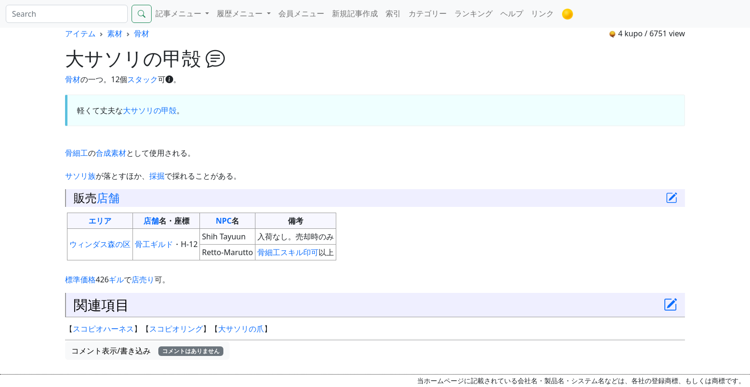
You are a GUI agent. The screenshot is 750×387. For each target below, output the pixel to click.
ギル (116, 279)
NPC (224, 220)
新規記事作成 (355, 13)
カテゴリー (427, 13)
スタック (142, 79)
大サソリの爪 (241, 328)
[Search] (67, 14)
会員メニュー (301, 13)
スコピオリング (176, 328)
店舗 (108, 197)
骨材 (141, 33)
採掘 (157, 176)
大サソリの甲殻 (149, 110)
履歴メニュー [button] (241, 13)
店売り (143, 279)
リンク (542, 13)
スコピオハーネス (103, 328)
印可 (311, 252)
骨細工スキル (280, 252)
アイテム (80, 33)
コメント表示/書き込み (147, 350)
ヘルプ (511, 13)
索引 (393, 13)
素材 (114, 33)
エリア (99, 220)
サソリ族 (80, 176)
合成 (103, 153)
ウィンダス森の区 (100, 244)
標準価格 (80, 279)
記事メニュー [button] (179, 13)
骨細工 (76, 153)
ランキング (473, 13)
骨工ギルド (154, 244)
